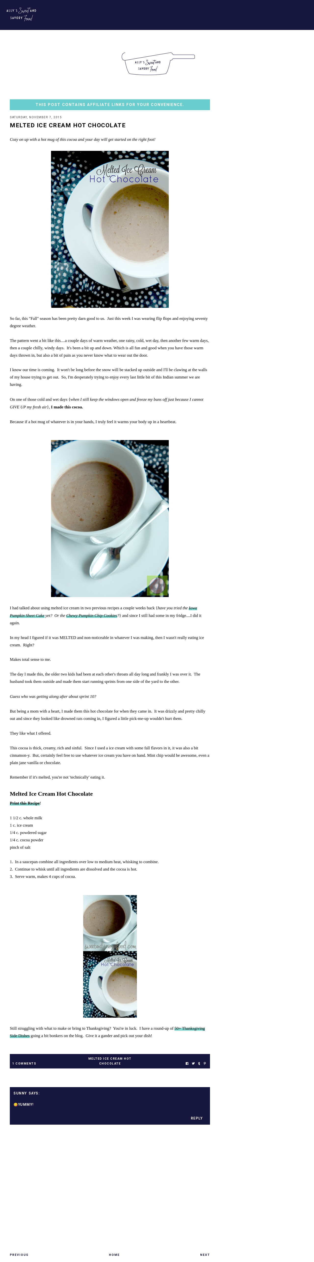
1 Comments (24, 1063)
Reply (197, 1118)
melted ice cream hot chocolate (109, 1061)
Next (205, 1255)
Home (114, 1255)
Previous (19, 1255)
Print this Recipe (25, 803)
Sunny (20, 1093)
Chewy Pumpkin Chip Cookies (91, 615)
